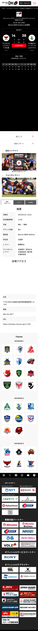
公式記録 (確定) (19, 45)
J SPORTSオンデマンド (18, 58)
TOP (3, 8)
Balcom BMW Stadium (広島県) (19, 25)
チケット (24, 3)
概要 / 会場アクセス (7, 202)
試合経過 (31, 202)
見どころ (19, 136)
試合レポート (19, 143)
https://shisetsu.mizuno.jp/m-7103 (17, 324)
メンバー (19, 202)
